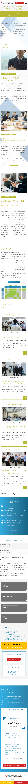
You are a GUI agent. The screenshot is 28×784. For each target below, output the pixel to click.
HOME (4, 18)
